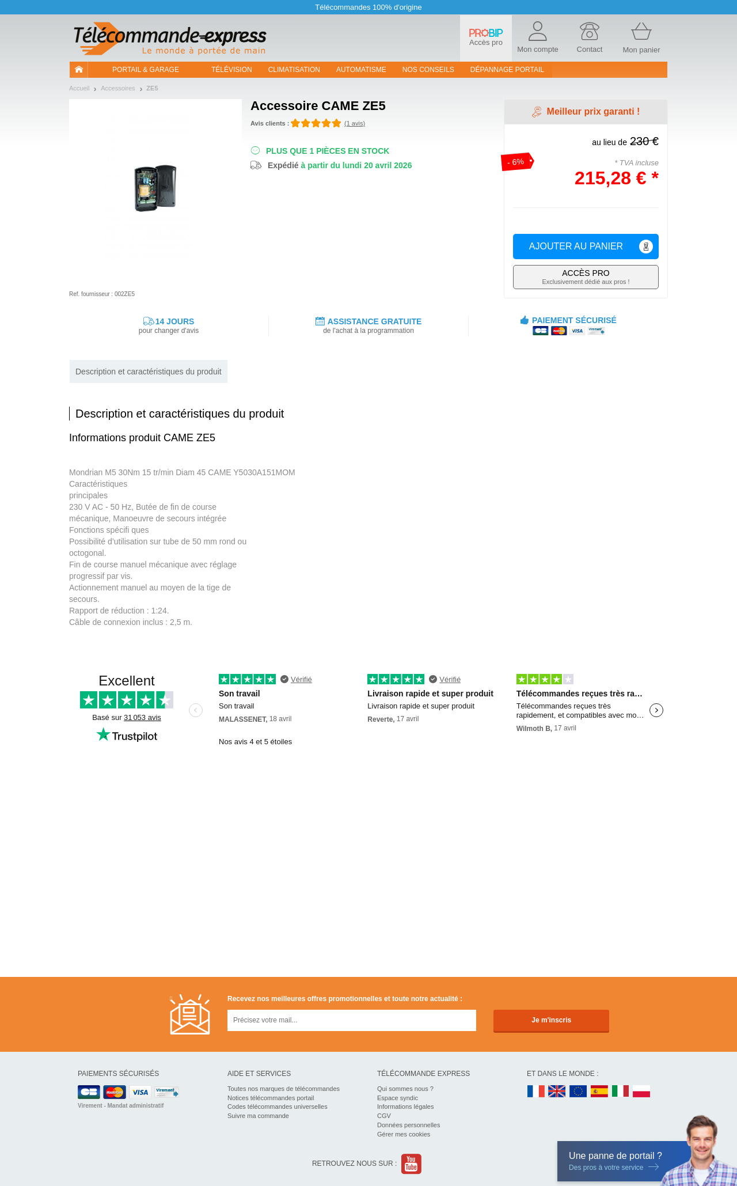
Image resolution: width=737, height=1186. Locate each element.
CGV (384, 1115)
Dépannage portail (507, 70)
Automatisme (361, 70)
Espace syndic (397, 1097)
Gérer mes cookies (403, 1134)
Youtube (412, 1163)
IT (620, 1092)
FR (536, 1092)
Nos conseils (428, 70)
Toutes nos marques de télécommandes (283, 1088)
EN (578, 1092)
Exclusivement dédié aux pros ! (585, 276)
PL (642, 1092)
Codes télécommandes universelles (277, 1106)
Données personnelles (408, 1124)
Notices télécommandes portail (270, 1097)
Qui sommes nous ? (405, 1088)
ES (599, 1092)
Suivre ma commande (258, 1115)
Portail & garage (145, 70)
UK (557, 1092)
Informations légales (405, 1106)
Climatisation (294, 70)
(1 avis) (354, 123)
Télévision (231, 70)
